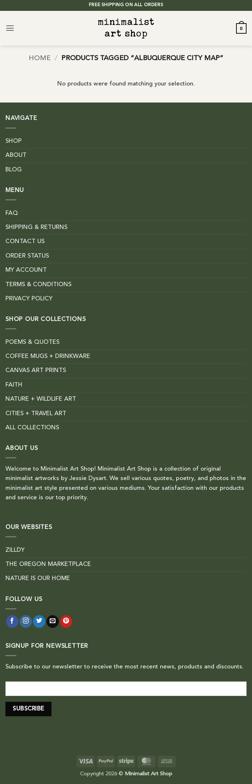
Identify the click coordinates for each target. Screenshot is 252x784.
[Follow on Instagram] (26, 621)
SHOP (13, 141)
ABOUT (15, 155)
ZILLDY (15, 550)
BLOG (13, 170)
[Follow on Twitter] (39, 621)
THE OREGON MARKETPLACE (48, 564)
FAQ (11, 213)
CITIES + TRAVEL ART (35, 414)
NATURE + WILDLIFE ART (40, 399)
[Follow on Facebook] (12, 621)
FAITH (13, 385)
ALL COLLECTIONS (32, 428)
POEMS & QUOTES (32, 342)
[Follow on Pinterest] (66, 621)
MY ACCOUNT (26, 270)
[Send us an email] (52, 621)
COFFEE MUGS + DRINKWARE (47, 356)
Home (40, 58)
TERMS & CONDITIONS (38, 285)
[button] (10, 28)
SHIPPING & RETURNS (36, 227)
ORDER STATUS (27, 256)
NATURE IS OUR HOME (37, 578)
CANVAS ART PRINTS (35, 371)
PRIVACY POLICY (29, 299)
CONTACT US (25, 242)
